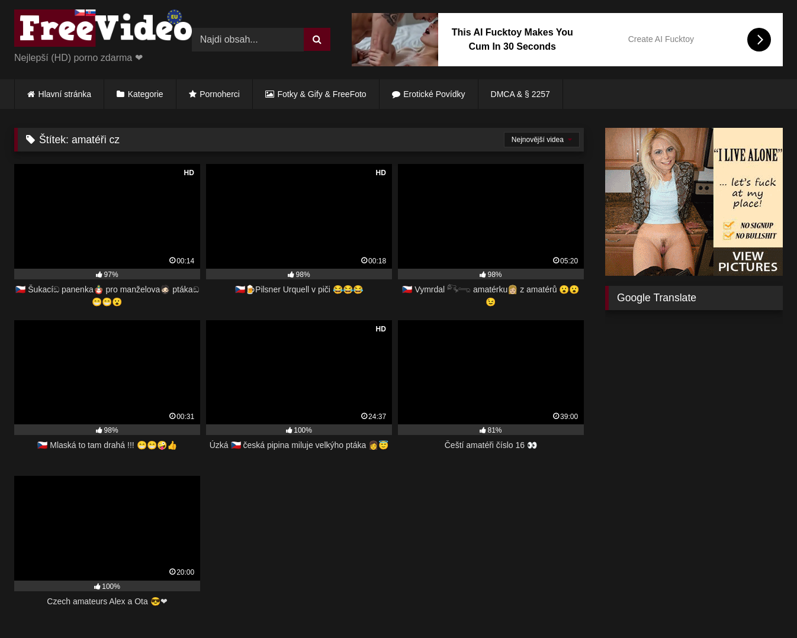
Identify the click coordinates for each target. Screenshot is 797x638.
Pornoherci (220, 94)
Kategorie (145, 94)
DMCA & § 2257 (520, 94)
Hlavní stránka (64, 94)
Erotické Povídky (434, 94)
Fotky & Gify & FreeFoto (322, 94)
